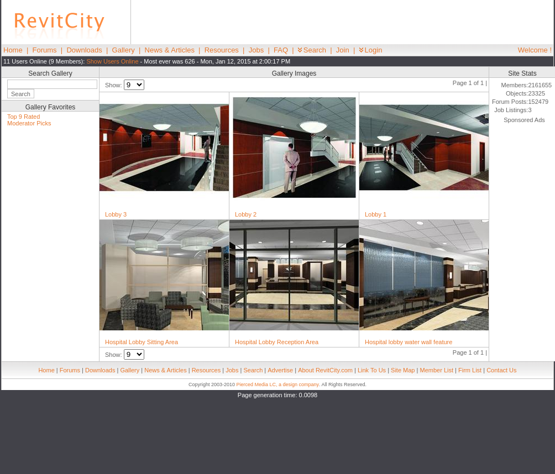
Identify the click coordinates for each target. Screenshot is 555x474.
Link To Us (372, 370)
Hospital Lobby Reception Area (276, 342)
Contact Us (501, 370)
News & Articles (170, 50)
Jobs (256, 50)
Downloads (84, 50)
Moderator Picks (29, 123)
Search (312, 50)
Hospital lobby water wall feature (408, 342)
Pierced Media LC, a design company (277, 384)
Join (342, 50)
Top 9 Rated (23, 116)
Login (371, 50)
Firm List (469, 370)
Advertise (280, 370)
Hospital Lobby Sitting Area (141, 342)
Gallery (123, 50)
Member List (436, 370)
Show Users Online (112, 61)
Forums (45, 50)
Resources (222, 50)
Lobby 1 (375, 214)
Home (13, 50)
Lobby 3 (116, 214)
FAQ (281, 50)
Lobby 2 (245, 214)
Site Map (403, 370)
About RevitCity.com (325, 370)
